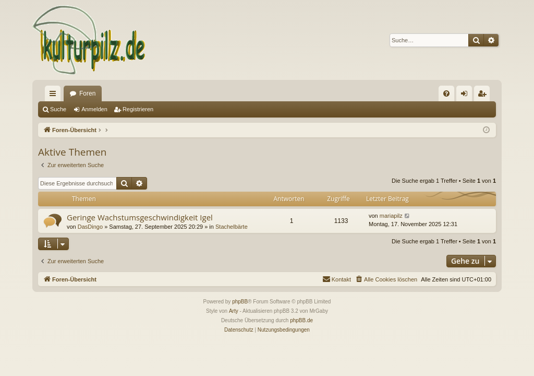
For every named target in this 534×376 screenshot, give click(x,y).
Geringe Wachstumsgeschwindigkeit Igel (140, 217)
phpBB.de (301, 320)
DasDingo (90, 227)
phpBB (240, 301)
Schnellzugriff (54, 95)
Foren (87, 93)
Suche (58, 109)
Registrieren (138, 109)
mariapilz (391, 216)
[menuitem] (446, 93)
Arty (233, 311)
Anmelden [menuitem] (466, 95)
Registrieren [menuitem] (484, 95)
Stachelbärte (231, 227)
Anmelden (94, 109)
